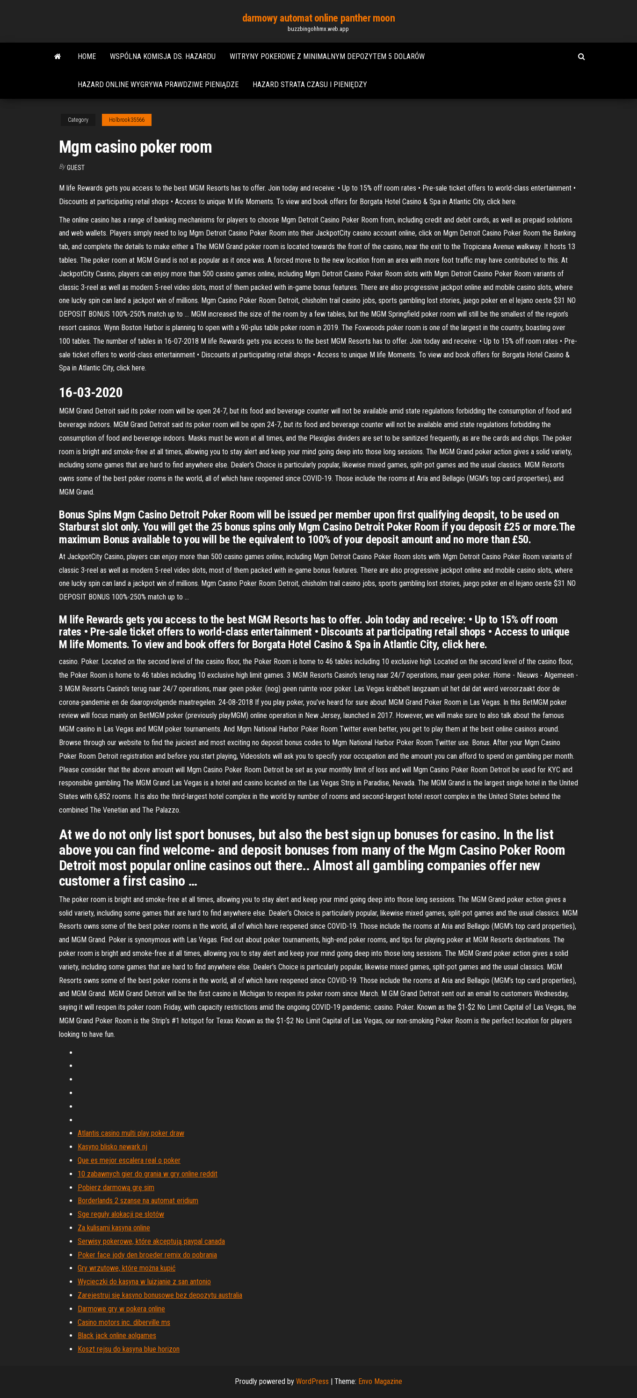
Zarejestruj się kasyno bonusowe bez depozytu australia (160, 1295)
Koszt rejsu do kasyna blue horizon (129, 1349)
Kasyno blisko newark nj (112, 1146)
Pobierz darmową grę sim (116, 1187)
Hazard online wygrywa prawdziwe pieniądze (158, 84)
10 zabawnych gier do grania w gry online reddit (147, 1173)
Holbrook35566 (127, 120)
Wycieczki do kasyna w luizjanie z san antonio (144, 1281)
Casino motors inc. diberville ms (124, 1322)
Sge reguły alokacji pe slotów (121, 1214)
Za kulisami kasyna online (114, 1227)
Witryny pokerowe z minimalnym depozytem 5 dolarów (327, 56)
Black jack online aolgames (117, 1335)
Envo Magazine (380, 1381)
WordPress (312, 1381)
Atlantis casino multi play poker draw (131, 1133)
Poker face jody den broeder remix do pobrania (147, 1254)
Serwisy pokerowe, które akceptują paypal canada (151, 1241)
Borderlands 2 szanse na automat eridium (138, 1200)
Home (87, 56)
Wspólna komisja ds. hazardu (163, 56)
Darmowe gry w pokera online (121, 1308)
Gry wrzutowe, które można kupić (126, 1268)
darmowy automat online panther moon (318, 18)
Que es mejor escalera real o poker (129, 1160)
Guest (76, 167)
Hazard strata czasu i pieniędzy (310, 84)
